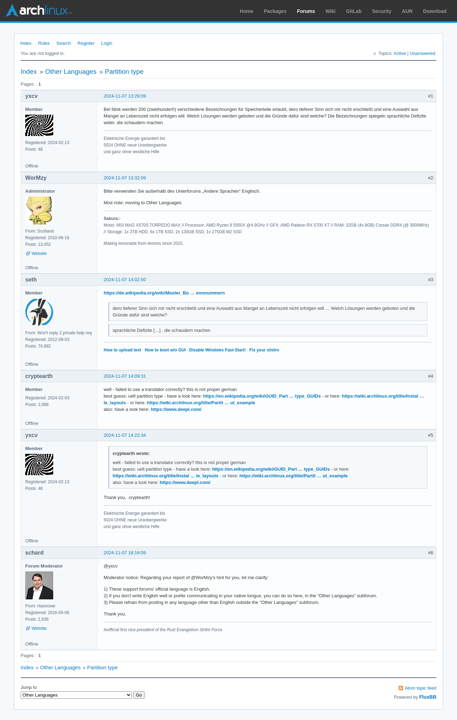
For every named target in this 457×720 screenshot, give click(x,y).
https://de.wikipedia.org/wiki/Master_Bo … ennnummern (164, 292)
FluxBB (427, 697)
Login (106, 43)
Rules (44, 43)
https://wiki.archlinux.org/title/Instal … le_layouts (166, 475)
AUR (407, 11)
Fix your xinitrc (264, 350)
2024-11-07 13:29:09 (125, 96)
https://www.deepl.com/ (176, 409)
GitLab (353, 11)
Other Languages (71, 71)
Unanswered (422, 53)
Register (85, 43)
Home (247, 11)
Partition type (124, 71)
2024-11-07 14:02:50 (125, 279)
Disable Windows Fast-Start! (217, 350)
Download (434, 11)
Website (39, 253)
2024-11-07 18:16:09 (125, 552)
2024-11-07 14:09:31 (125, 376)
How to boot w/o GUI (165, 350)
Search (63, 43)
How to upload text (122, 350)
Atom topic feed (420, 688)
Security (382, 11)
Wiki (331, 11)
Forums (306, 11)
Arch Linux (38, 10)
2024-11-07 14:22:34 (125, 435)
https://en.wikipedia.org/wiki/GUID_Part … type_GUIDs (262, 396)
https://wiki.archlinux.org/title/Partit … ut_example (201, 402)
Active (400, 53)
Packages (275, 11)
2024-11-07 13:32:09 (125, 177)
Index (26, 43)
